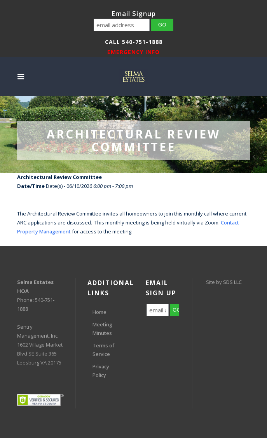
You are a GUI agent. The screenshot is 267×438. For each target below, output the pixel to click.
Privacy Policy (100, 370)
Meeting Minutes (102, 328)
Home (99, 311)
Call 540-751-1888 (133, 42)
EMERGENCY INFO (133, 52)
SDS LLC (232, 282)
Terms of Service (103, 349)
